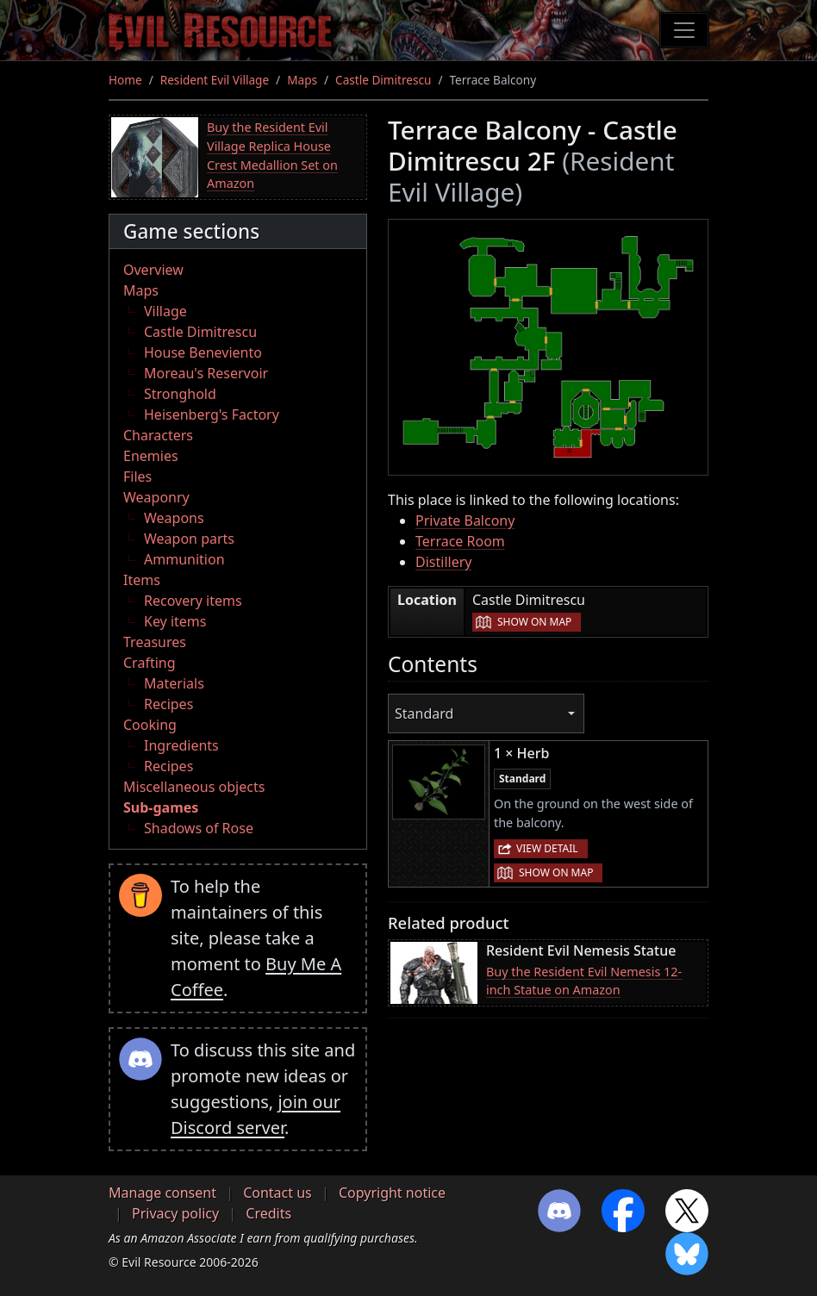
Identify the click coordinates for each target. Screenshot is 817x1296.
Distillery (443, 561)
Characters (158, 435)
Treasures (154, 641)
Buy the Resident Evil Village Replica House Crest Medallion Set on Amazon (272, 155)
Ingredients (181, 745)
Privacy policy (175, 1213)
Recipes (168, 704)
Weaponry (156, 497)
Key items (175, 621)
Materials (174, 683)
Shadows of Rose (198, 828)
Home (125, 80)
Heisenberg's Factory (211, 414)
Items (141, 579)
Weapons (174, 517)
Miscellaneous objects (194, 786)
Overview (153, 269)
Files (137, 476)
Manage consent (162, 1192)
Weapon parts (189, 538)
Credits (268, 1213)
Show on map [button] (534, 621)
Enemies (150, 455)
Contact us (277, 1192)
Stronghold (180, 393)
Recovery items (193, 600)
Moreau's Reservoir (206, 373)
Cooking (150, 724)
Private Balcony (465, 520)
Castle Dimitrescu (383, 80)
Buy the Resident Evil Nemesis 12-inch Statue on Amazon (584, 981)
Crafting (149, 662)
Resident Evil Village (214, 80)
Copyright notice (392, 1192)
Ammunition (184, 559)
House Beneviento (203, 352)
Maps (302, 80)
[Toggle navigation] (684, 30)
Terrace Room (460, 541)
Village (165, 311)
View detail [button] (547, 848)
